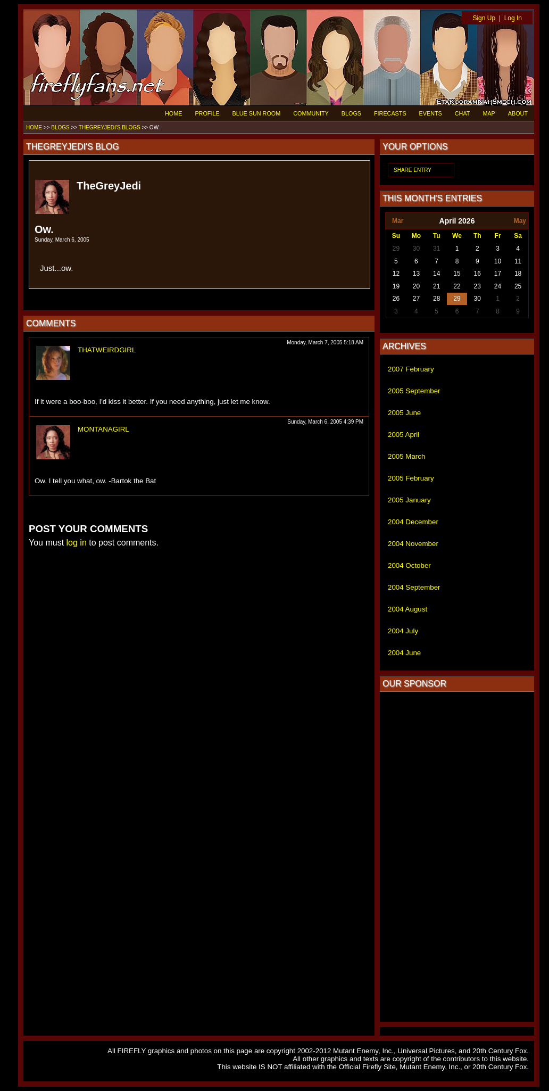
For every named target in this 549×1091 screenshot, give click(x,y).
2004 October (409, 565)
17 (497, 273)
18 (517, 273)
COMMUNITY (311, 113)
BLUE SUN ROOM (256, 113)
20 (416, 286)
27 (416, 298)
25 (517, 286)
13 (416, 273)
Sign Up (483, 18)
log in (76, 542)
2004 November (413, 544)
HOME (173, 113)
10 (497, 261)
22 (456, 286)
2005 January (409, 500)
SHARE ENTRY (412, 170)
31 (436, 248)
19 (396, 286)
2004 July (403, 631)
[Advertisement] (457, 856)
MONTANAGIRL (103, 429)
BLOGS (351, 113)
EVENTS (430, 113)
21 (436, 286)
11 (517, 261)
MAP (489, 113)
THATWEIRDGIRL (107, 350)
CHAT (462, 113)
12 (396, 273)
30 (416, 248)
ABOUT (518, 113)
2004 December (413, 522)
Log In (513, 18)
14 (436, 273)
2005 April (403, 435)
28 (436, 298)
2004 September (414, 587)
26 (396, 298)
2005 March (406, 456)
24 (497, 286)
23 (477, 286)
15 (456, 273)
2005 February (411, 478)
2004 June (404, 653)
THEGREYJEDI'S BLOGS (109, 127)
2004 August (407, 609)
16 (477, 273)
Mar (397, 221)
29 (396, 248)
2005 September (414, 391)
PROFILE (207, 113)
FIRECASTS (390, 113)
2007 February (411, 369)
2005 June (404, 413)
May (520, 221)
